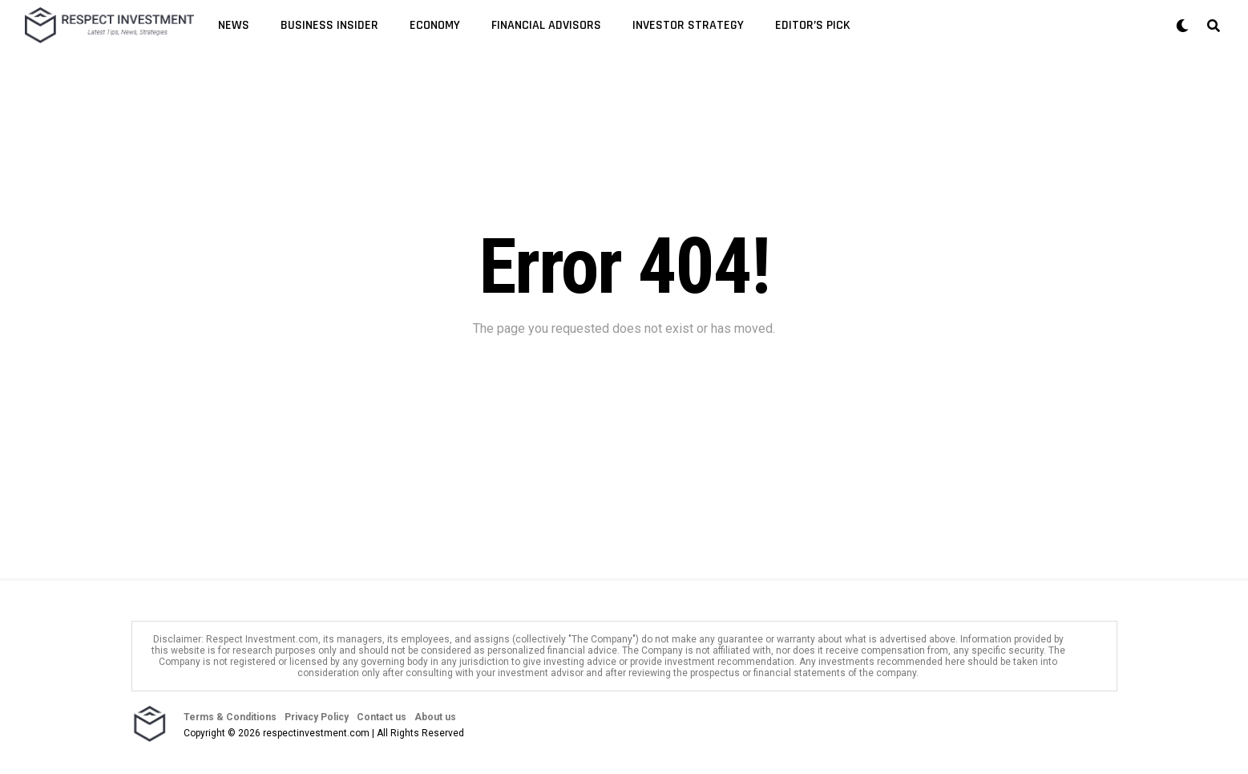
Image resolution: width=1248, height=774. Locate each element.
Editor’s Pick (812, 25)
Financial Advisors (546, 25)
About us (435, 717)
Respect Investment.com (262, 639)
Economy (435, 25)
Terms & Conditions (230, 717)
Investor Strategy (688, 25)
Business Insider (329, 25)
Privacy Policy (317, 717)
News (233, 25)
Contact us (381, 717)
